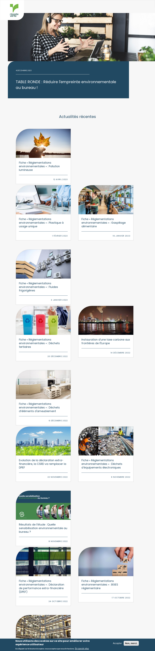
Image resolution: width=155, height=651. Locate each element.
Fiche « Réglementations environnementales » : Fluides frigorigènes (33, 218)
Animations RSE (33, 593)
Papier (82, 588)
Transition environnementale (39, 574)
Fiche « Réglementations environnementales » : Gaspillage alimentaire (119, 159)
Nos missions (88, 606)
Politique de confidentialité (93, 636)
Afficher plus (77, 497)
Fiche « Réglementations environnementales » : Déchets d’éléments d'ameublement (33, 276)
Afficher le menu (140, 5)
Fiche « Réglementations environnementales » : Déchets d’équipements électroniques (119, 278)
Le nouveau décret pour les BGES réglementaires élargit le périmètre (75, 462)
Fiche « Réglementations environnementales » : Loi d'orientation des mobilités (76, 404)
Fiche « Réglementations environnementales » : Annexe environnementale (119, 404)
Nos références (88, 620)
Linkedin (88, 546)
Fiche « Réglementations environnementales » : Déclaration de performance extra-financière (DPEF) (76, 342)
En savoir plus (82, 648)
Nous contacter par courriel (77, 540)
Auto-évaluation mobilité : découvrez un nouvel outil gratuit (119, 461)
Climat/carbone (87, 574)
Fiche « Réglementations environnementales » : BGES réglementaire (119, 338)
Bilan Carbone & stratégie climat (40, 569)
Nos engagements (90, 611)
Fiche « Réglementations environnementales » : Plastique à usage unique (76, 159)
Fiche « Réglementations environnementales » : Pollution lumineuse (33, 157)
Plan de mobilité (33, 583)
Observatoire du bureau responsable (43, 611)
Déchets (83, 593)
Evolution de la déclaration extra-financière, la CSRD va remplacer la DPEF (76, 274)
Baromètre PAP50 (34, 606)
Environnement (86, 569)
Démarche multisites (35, 578)
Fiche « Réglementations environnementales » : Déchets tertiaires (76, 218)
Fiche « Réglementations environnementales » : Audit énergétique (33, 402)
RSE (81, 564)
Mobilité (83, 583)
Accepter (117, 643)
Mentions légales (89, 634)
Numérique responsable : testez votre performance (32, 461)
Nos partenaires (89, 625)
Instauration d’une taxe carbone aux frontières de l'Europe (119, 216)
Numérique (84, 578)
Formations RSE (33, 588)
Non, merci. (131, 643)
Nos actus (86, 616)
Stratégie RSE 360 (34, 564)
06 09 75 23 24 (80, 534)
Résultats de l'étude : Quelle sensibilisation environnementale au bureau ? (33, 338)
